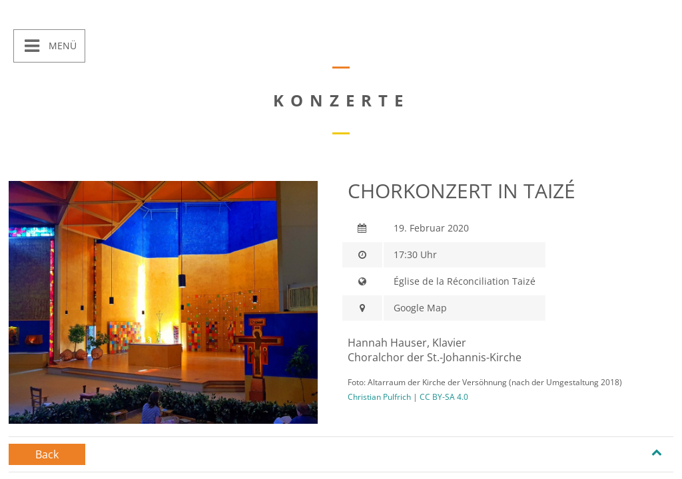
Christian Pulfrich (379, 396)
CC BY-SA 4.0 (444, 396)
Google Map (420, 307)
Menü (61, 45)
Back (47, 454)
